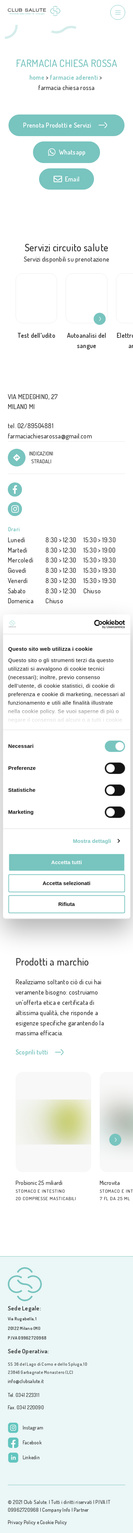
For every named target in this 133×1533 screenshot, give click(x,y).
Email (66, 179)
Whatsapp (67, 152)
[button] (104, 319)
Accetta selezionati (66, 883)
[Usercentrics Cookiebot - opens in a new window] (95, 624)
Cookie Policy (53, 1522)
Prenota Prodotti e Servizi (65, 125)
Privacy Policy (21, 1522)
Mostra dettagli (92, 841)
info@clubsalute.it (26, 1381)
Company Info (56, 1510)
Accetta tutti (66, 862)
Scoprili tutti (39, 1052)
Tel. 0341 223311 (23, 1395)
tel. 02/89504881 (31, 426)
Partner (81, 1510)
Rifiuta (66, 904)
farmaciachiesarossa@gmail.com (50, 436)
